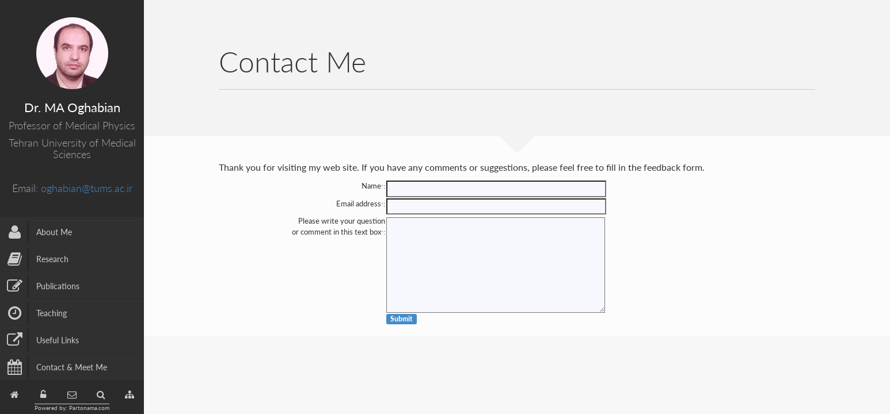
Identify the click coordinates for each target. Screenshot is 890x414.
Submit (401, 319)
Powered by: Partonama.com (72, 407)
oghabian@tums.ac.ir (86, 188)
